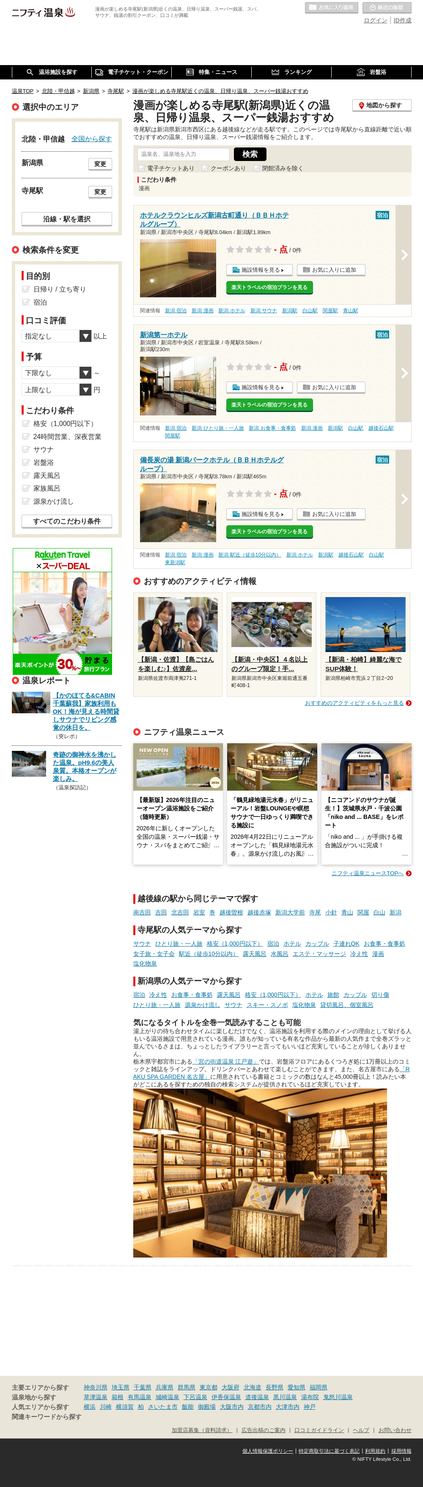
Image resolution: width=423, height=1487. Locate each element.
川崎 (106, 1406)
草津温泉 (95, 1397)
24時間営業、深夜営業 (67, 436)
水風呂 (279, 953)
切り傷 (380, 994)
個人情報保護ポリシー (267, 1451)
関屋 (363, 912)
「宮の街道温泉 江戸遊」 (225, 1061)
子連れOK (346, 943)
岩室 (199, 912)
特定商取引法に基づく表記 (329, 1451)
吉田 (161, 912)
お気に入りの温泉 (331, 8)
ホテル (292, 943)
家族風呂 (46, 488)
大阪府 (230, 1387)
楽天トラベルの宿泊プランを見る (269, 287)
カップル (317, 943)
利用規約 (375, 1451)
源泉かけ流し (202, 1004)
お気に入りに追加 (334, 270)
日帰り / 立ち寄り (59, 289)
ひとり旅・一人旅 (179, 943)
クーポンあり (228, 168)
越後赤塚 (259, 912)
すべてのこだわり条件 (67, 521)
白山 (379, 912)
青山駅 (350, 311)
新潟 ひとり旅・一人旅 (218, 428)
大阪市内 (232, 1406)
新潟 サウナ (263, 311)
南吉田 (142, 912)
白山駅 (310, 311)
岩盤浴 (43, 462)
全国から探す (91, 138)
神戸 (310, 1406)
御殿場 (207, 1406)
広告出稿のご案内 (264, 1430)
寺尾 (315, 912)
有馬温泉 (139, 1397)
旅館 (333, 994)
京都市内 (260, 1406)
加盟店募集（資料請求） (202, 1430)
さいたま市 (163, 1406)
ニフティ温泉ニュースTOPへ (368, 873)
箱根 (118, 1397)
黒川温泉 (285, 1397)
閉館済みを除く (283, 168)
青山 (347, 912)
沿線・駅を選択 (67, 219)
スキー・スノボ (267, 1004)
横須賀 (125, 1406)
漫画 (378, 953)
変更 (100, 164)
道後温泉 (257, 1397)
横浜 (90, 1406)
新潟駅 (289, 311)
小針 (331, 912)
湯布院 (310, 1397)
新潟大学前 (290, 912)
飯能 (188, 1406)
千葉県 (142, 1387)
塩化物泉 (145, 963)
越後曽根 (231, 912)
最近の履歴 (387, 8)
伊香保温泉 (226, 1397)
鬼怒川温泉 (338, 1397)
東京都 (208, 1387)
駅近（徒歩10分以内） (209, 953)
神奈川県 (95, 1387)
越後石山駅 (381, 428)
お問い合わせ (395, 1430)
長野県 (274, 1387)
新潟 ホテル (231, 311)
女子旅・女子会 (154, 953)
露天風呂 (254, 953)
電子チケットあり (171, 168)
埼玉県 (120, 1387)
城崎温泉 (167, 1397)
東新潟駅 (175, 562)
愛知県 (296, 1387)
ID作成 (403, 20)
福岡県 (318, 1387)
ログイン (375, 20)
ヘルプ (361, 1430)
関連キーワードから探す (47, 1416)
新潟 (395, 912)
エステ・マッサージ (319, 953)
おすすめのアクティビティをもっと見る (354, 703)
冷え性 (359, 953)
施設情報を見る (261, 270)
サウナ (142, 943)
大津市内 (287, 1406)
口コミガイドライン (319, 1430)
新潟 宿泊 (176, 311)
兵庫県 (164, 1387)
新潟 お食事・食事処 (272, 428)
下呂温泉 (195, 1397)
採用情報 (401, 1451)
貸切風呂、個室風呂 (347, 1004)
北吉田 (180, 912)
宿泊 (273, 943)
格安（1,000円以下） (235, 943)
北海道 (252, 1387)
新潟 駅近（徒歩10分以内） (249, 555)
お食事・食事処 (384, 943)
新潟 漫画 (202, 311)
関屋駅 (330, 311)
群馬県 (186, 1387)
